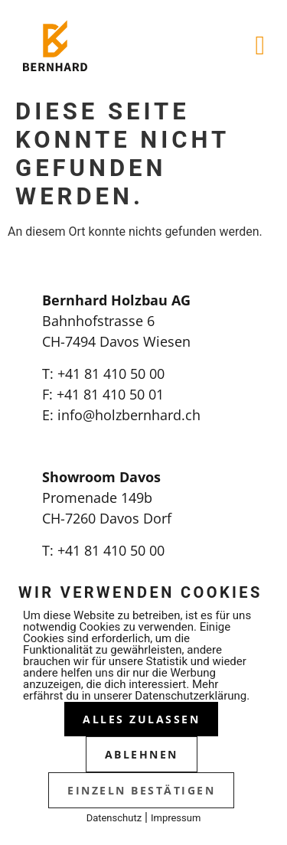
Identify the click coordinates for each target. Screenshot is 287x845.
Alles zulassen (141, 719)
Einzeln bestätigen (141, 790)
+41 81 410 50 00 (111, 373)
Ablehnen (141, 754)
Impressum (176, 818)
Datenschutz (114, 818)
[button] (260, 45)
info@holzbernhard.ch (129, 415)
